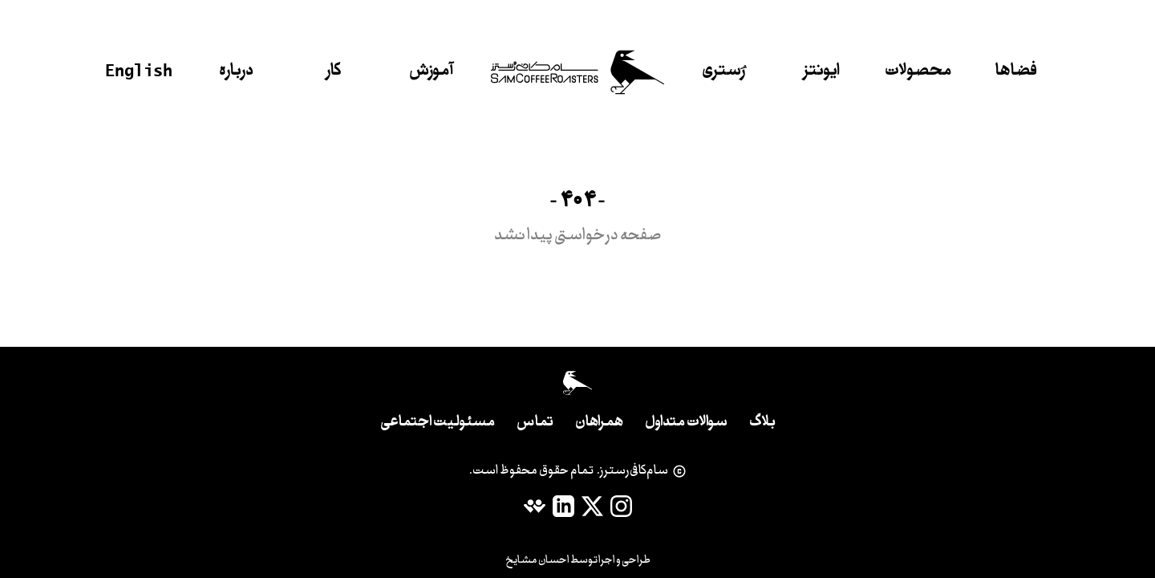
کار (334, 71)
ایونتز (821, 71)
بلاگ (762, 423)
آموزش (431, 71)
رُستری (723, 71)
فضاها (1016, 71)
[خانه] (577, 72)
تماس (535, 423)
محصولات (918, 71)
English (138, 69)
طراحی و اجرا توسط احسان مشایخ (577, 560)
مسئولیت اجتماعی (437, 423)
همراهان (599, 423)
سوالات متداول (686, 423)
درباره (236, 71)
